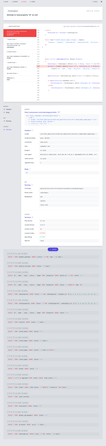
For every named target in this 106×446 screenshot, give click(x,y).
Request (5, 106)
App (4, 118)
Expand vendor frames (14, 26)
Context (6, 126)
